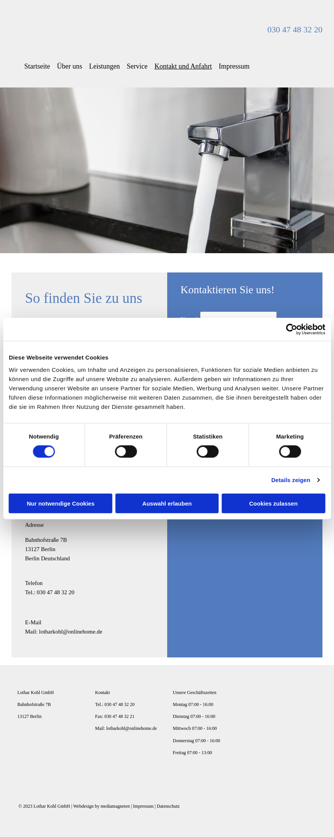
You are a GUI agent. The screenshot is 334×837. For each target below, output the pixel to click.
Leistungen (106, 66)
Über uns (71, 66)
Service (140, 66)
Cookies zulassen (273, 503)
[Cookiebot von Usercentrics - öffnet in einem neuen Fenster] (291, 329)
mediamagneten (115, 805)
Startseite (38, 66)
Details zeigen (290, 480)
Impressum (238, 66)
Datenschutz (168, 805)
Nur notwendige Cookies (60, 503)
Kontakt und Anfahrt (187, 66)
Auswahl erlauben (166, 503)
